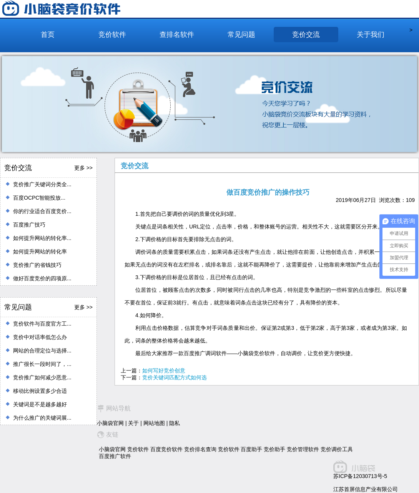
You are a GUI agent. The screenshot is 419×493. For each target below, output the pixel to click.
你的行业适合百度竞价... (42, 211)
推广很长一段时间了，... (42, 364)
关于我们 (370, 34)
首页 (48, 34)
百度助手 (251, 449)
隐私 (174, 423)
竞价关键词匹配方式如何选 (174, 377)
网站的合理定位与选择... (42, 350)
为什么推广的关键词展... (42, 418)
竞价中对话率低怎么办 (40, 337)
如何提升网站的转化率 (40, 251)
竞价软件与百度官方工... (42, 324)
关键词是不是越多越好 (40, 404)
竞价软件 (112, 34)
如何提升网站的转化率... (42, 238)
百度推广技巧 (29, 225)
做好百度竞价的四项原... (42, 278)
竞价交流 (306, 34)
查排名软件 (177, 34)
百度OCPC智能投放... (39, 198)
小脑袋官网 (110, 423)
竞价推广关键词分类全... (42, 184)
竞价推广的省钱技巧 (37, 265)
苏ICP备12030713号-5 (360, 476)
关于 (133, 423)
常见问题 (241, 34)
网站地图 (154, 423)
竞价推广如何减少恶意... (42, 377)
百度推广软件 (115, 456)
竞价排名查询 (200, 449)
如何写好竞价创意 (163, 370)
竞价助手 (274, 449)
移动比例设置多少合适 (40, 391)
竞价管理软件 (303, 449)
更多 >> (83, 168)
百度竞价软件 (166, 449)
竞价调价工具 (337, 449)
